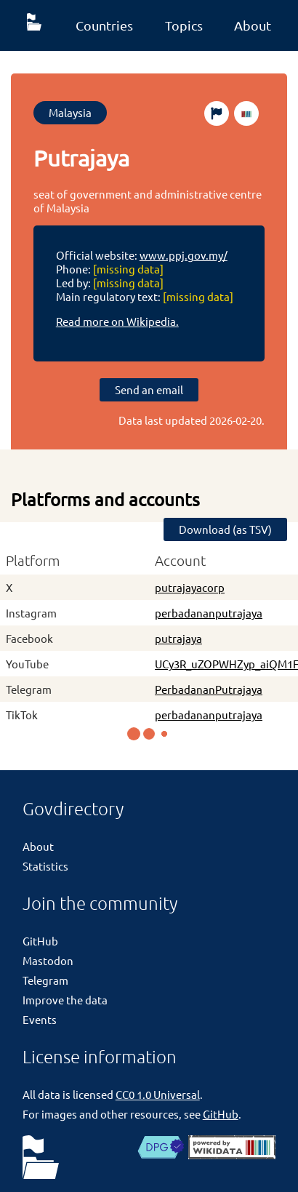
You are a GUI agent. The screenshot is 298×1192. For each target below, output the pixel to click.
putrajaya (178, 638)
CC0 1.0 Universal (158, 1094)
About (252, 25)
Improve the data (65, 1000)
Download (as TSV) (225, 529)
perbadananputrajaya (208, 613)
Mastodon (48, 960)
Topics (184, 25)
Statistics (45, 866)
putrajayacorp (190, 587)
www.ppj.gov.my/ (183, 255)
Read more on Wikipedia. (117, 321)
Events (40, 1019)
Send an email (149, 389)
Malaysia (70, 112)
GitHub (40, 941)
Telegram (45, 980)
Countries (104, 25)
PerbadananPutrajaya (208, 689)
